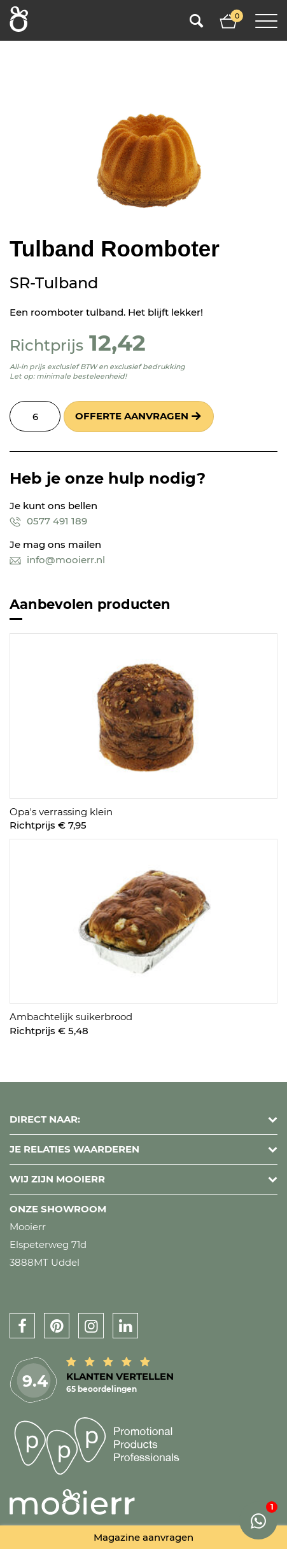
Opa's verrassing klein (61, 812)
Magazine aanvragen (143, 1537)
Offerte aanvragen (131, 416)
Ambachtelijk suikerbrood (71, 1017)
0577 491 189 (48, 521)
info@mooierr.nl (57, 560)
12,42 (117, 342)
